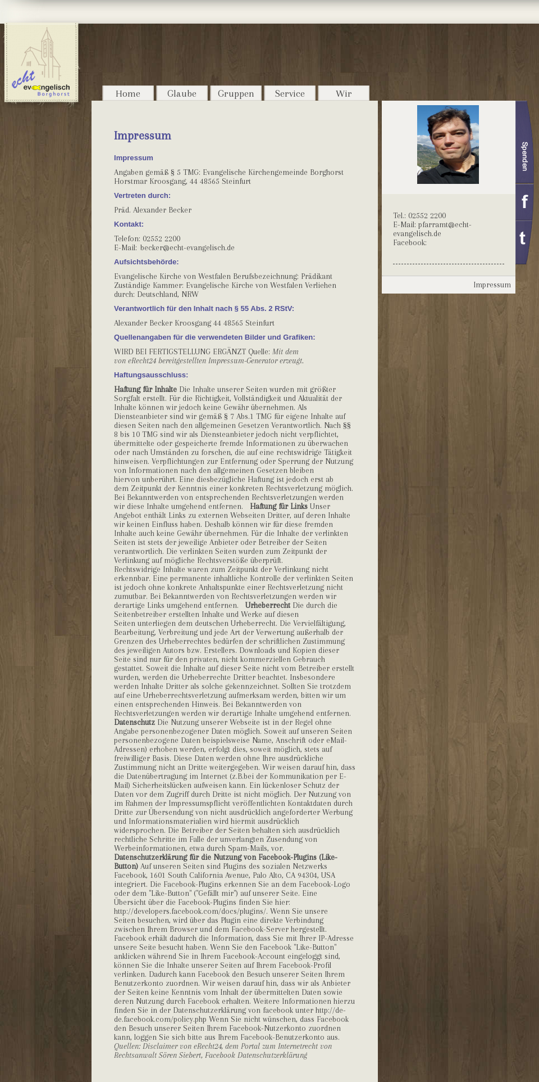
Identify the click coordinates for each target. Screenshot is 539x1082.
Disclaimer (160, 1046)
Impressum (492, 284)
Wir (344, 93)
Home (128, 93)
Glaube (182, 93)
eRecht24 (142, 360)
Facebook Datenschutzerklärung (256, 1055)
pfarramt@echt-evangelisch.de (432, 229)
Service (290, 93)
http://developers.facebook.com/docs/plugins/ (190, 911)
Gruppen (236, 93)
